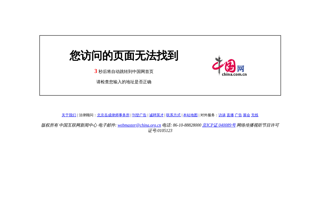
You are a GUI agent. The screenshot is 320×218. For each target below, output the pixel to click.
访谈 (222, 115)
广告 (238, 115)
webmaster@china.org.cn (139, 125)
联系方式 (173, 115)
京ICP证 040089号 (218, 125)
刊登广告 (139, 115)
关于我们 (69, 115)
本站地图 (190, 115)
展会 (246, 115)
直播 (230, 115)
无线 (254, 115)
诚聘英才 (156, 115)
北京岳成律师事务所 (113, 115)
